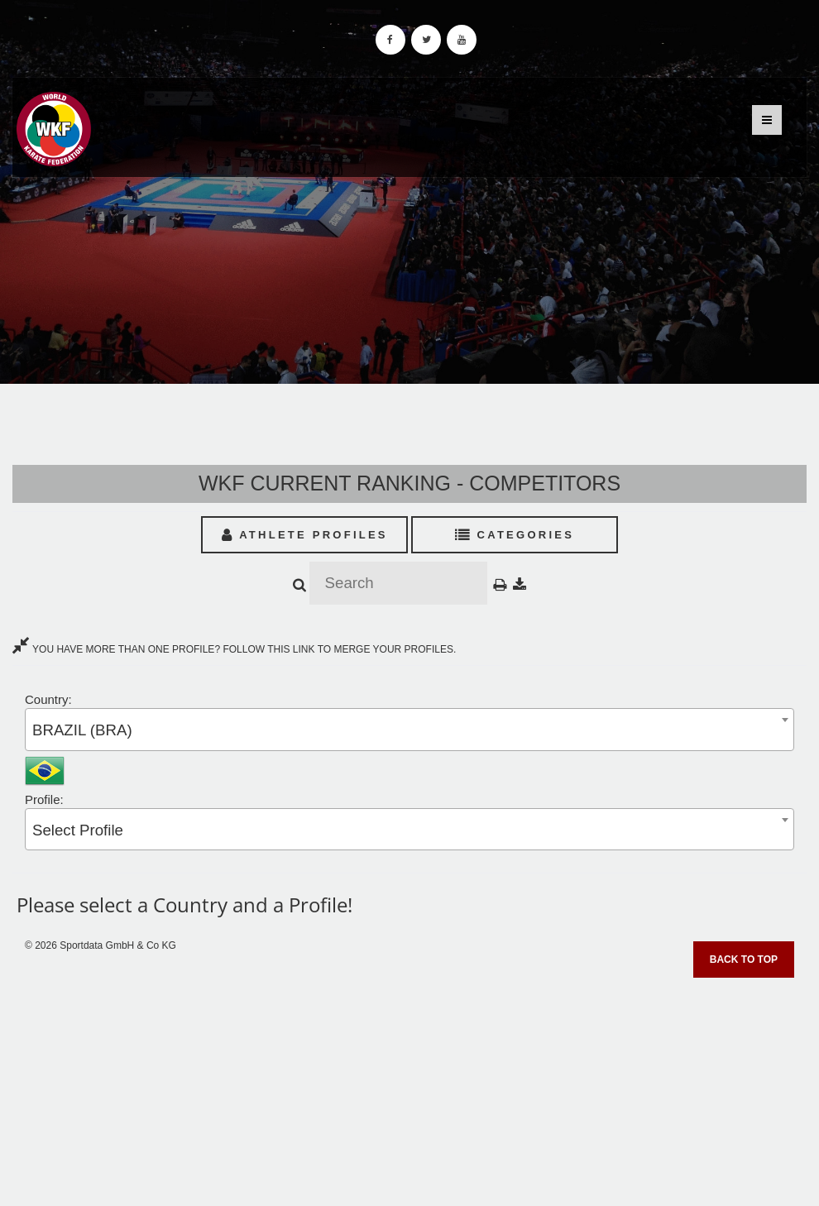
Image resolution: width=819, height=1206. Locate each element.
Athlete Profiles (305, 535)
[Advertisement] (409, 1086)
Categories (515, 535)
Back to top (744, 959)
